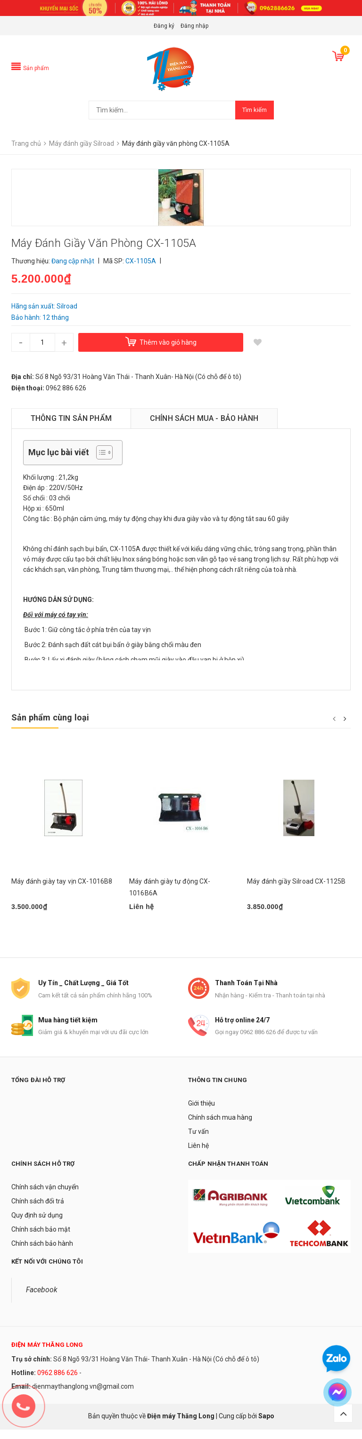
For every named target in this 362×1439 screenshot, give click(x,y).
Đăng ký (164, 26)
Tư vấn (198, 1141)
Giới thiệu (201, 1112)
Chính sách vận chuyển (45, 1196)
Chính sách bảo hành (42, 1253)
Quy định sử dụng (37, 1224)
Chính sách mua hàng (220, 1127)
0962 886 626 (57, 1382)
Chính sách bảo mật (40, 1238)
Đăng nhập (194, 26)
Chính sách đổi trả (37, 1210)
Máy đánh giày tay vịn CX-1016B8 (61, 881)
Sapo (266, 1425)
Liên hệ (198, 1155)
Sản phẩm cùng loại (50, 717)
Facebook (42, 1299)
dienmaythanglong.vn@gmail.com (83, 1395)
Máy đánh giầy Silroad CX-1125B (296, 881)
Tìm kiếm (254, 109)
